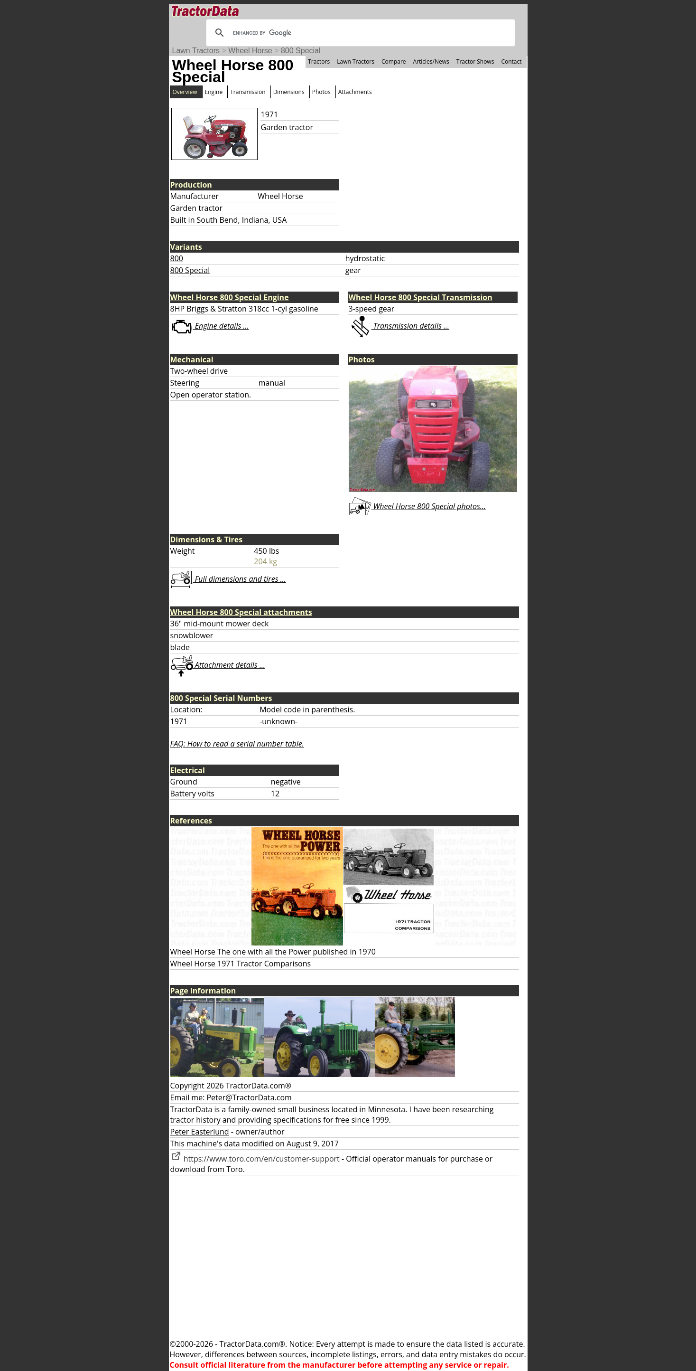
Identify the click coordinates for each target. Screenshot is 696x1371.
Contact (511, 61)
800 (176, 258)
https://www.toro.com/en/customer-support (255, 1159)
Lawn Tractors (196, 51)
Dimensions (289, 92)
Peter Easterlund (199, 1131)
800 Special (301, 51)
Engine (214, 92)
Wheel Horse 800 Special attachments (241, 612)
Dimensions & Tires (206, 539)
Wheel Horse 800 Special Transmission (420, 297)
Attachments (355, 92)
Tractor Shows (475, 61)
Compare (393, 61)
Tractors (319, 61)
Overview (185, 92)
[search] (359, 32)
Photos (321, 92)
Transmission (247, 92)
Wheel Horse (250, 51)
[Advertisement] (348, 1257)
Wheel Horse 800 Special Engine (229, 297)
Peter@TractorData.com (248, 1097)
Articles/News (431, 61)
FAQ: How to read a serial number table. (237, 743)
